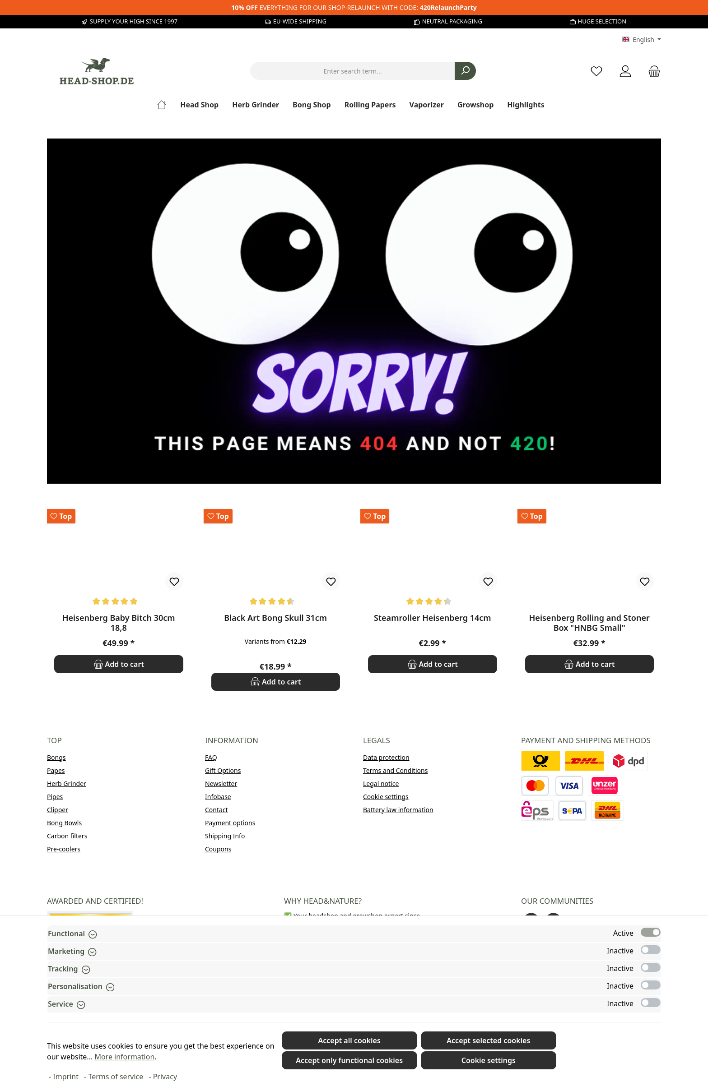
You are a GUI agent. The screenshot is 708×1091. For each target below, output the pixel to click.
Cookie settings (386, 796)
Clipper (57, 809)
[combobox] (352, 71)
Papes (56, 770)
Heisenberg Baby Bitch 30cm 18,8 (118, 623)
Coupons (218, 849)
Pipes (55, 796)
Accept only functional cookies (349, 1060)
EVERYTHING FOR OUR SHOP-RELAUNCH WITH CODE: (353, 7)
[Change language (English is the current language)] (641, 39)
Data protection (386, 757)
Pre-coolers (63, 849)
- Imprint (64, 1077)
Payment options (230, 822)
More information (124, 1057)
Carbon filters (67, 836)
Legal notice (381, 783)
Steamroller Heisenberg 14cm (432, 618)
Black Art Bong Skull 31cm (275, 618)
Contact (216, 809)
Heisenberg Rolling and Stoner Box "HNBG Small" (589, 623)
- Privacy (163, 1077)
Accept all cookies (349, 1040)
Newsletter (221, 783)
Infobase (218, 796)
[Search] (465, 71)
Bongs (56, 757)
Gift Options (223, 770)
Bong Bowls (64, 822)
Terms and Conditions (395, 770)
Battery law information (398, 809)
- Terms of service (114, 1077)
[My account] (625, 71)
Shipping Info (225, 836)
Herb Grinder (66, 783)
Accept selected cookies (488, 1040)
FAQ (211, 757)
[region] (354, 600)
